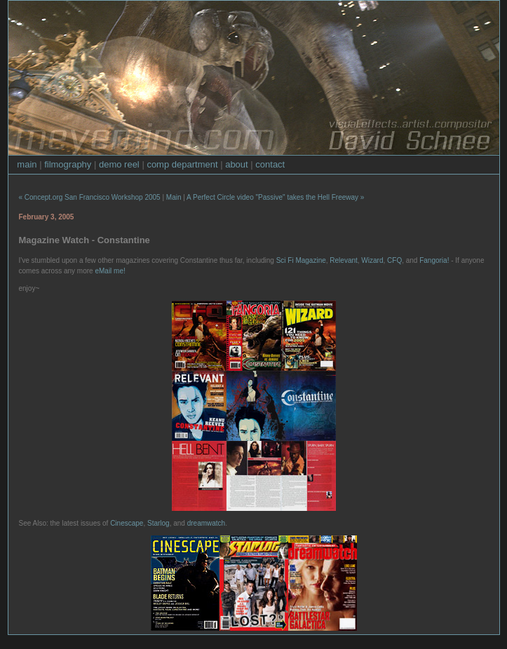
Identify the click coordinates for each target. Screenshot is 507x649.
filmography (67, 164)
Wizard (372, 260)
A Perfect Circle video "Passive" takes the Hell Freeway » (275, 197)
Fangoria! (434, 260)
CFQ (394, 260)
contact (270, 164)
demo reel (119, 164)
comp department (182, 164)
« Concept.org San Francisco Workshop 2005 (90, 197)
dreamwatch (206, 523)
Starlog (158, 523)
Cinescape (126, 523)
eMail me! (110, 271)
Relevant (343, 260)
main (26, 164)
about (236, 164)
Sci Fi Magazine (301, 260)
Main (174, 197)
